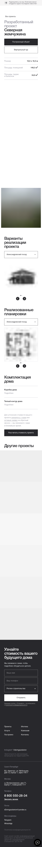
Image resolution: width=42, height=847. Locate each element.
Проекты (7, 727)
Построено (8, 735)
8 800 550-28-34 (15, 795)
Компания (25, 731)
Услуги (7, 731)
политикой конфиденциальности (16, 705)
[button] (21, 49)
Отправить (21, 698)
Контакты (25, 735)
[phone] (21, 681)
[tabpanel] (21, 279)
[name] (21, 673)
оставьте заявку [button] (11, 420)
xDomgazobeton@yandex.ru (15, 810)
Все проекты (10, 16)
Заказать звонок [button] (11, 799)
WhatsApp (8, 823)
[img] (11, 9)
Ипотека (24, 727)
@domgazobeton (20, 750)
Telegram (8, 820)
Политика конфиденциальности (17, 830)
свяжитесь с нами (18, 418)
